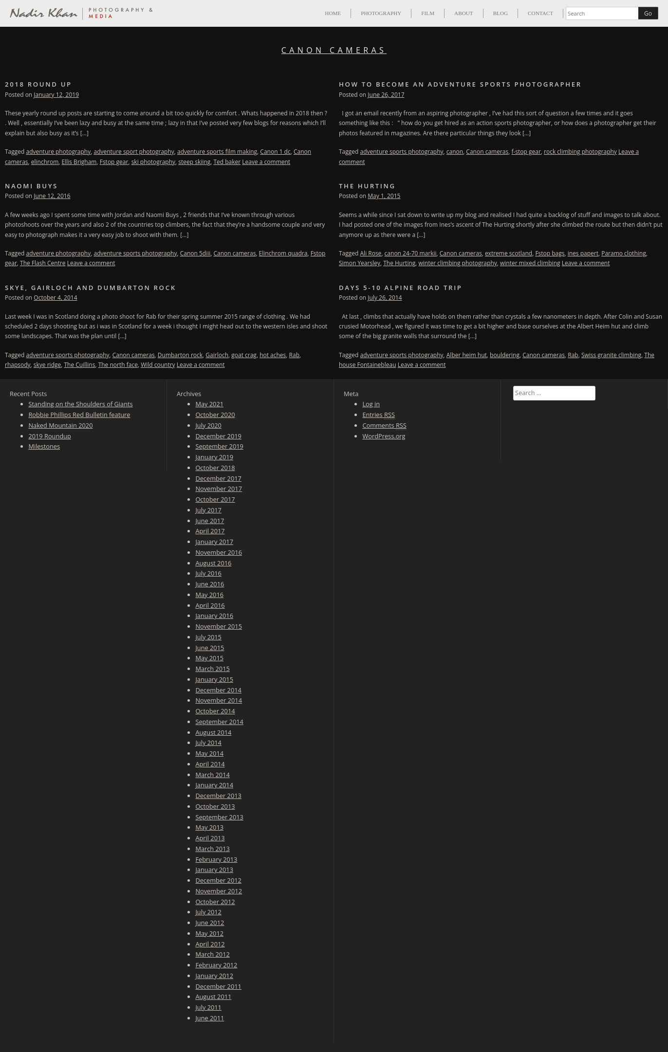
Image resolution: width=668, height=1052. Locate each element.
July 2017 (208, 510)
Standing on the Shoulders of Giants (80, 403)
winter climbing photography (458, 263)
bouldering (505, 355)
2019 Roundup (49, 436)
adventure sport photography (133, 151)
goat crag (244, 355)
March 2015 (212, 668)
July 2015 (208, 637)
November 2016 (218, 552)
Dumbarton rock (180, 355)
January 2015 (214, 679)
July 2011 (208, 1007)
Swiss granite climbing (611, 355)
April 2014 (209, 764)
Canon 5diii (195, 253)
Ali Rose (371, 253)
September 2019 (219, 446)
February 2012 (216, 965)
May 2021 (209, 403)
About (463, 13)
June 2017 (209, 520)
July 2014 (208, 742)
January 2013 (214, 869)
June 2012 (209, 922)
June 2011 (209, 1018)
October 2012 (215, 901)
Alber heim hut (466, 355)
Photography (381, 13)
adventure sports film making (217, 151)
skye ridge (47, 365)
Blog (500, 13)
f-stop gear (525, 151)
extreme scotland (508, 253)
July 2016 (208, 573)
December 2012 (218, 880)
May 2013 (209, 827)
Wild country (158, 365)
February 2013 (216, 859)
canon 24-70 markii (411, 253)
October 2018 (215, 467)
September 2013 (219, 817)
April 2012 (209, 944)
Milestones (44, 446)
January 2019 (214, 457)
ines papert (583, 253)
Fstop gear (114, 162)
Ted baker (227, 162)
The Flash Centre (43, 263)
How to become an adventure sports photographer (460, 84)
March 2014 (212, 774)
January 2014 (214, 784)
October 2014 (215, 711)
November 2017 (218, 488)
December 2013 (218, 795)
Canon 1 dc (275, 151)
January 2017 (214, 541)
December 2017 (218, 478)
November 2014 (218, 700)
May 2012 (209, 933)
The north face (118, 365)
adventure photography (58, 151)
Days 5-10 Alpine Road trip (401, 287)
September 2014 (219, 721)
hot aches (273, 355)
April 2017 (209, 530)
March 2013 (212, 848)
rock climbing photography (580, 151)
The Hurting (367, 185)
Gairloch (216, 355)
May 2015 (209, 657)
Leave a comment (266, 162)
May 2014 (209, 753)
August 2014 (213, 732)
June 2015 (209, 647)
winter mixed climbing (530, 263)
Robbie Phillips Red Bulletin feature (79, 414)
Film (427, 13)
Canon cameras (487, 151)
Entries (378, 414)
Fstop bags (549, 253)
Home (333, 13)
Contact (540, 13)
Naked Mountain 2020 (60, 425)
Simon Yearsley (359, 263)
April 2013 (209, 838)
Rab (294, 355)
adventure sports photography (402, 151)
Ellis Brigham (79, 162)
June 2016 (209, 584)
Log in (371, 403)
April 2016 (209, 605)
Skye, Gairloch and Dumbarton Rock (90, 287)
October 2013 (215, 806)
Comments (384, 425)
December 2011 (218, 986)
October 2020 (215, 414)
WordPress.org (383, 436)
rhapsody (18, 365)
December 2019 (218, 436)
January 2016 (214, 615)
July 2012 (208, 911)
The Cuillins (79, 365)
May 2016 (209, 594)
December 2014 (218, 690)
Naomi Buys (31, 185)
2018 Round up (38, 84)
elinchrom (45, 162)
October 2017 (215, 499)
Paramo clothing (623, 253)
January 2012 (214, 975)
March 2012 (212, 954)
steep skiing (194, 162)
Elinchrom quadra (283, 253)
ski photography (153, 162)
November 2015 (218, 626)
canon (454, 151)
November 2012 (218, 891)
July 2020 (208, 425)
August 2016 (213, 563)
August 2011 (213, 996)
